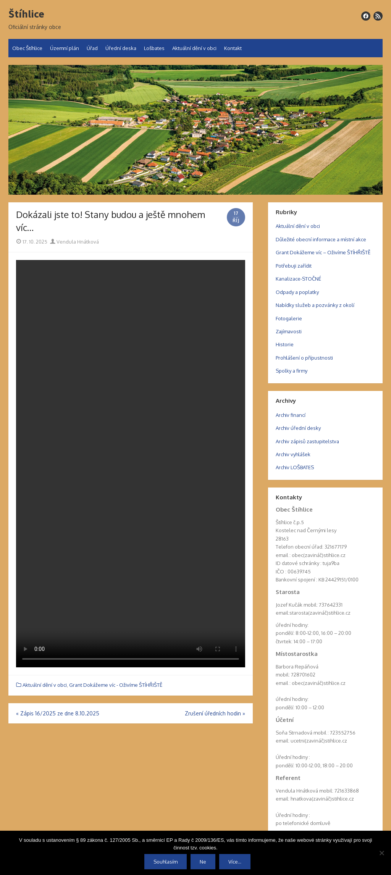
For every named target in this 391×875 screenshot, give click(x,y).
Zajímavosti (289, 331)
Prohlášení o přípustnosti (304, 358)
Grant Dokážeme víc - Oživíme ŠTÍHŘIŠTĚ (115, 685)
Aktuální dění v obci (194, 48)
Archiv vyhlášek (293, 454)
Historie (285, 344)
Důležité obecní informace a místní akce (321, 239)
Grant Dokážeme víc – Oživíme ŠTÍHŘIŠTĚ (323, 252)
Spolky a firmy (291, 371)
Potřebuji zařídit (294, 266)
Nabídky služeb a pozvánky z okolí (315, 305)
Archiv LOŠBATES (295, 467)
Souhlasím (165, 862)
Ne (203, 862)
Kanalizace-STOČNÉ (298, 279)
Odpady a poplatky (297, 292)
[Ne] (381, 853)
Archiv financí (290, 415)
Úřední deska (120, 48)
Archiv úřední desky (298, 428)
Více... (234, 862)
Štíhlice (26, 14)
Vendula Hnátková (74, 242)
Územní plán (64, 48)
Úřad (92, 48)
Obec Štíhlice (27, 48)
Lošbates (154, 48)
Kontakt (233, 48)
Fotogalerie (289, 318)
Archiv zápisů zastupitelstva (307, 441)
